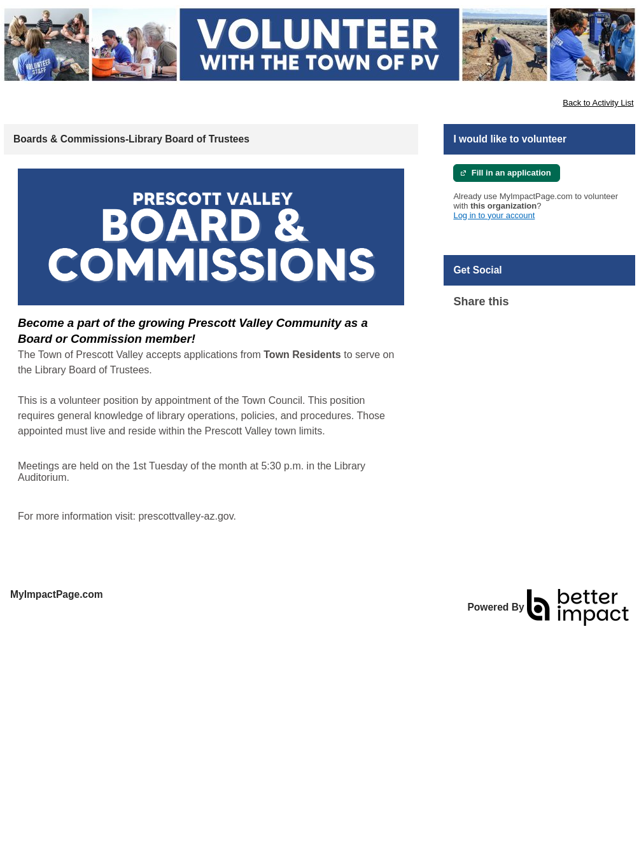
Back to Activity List (598, 102)
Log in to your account (494, 215)
